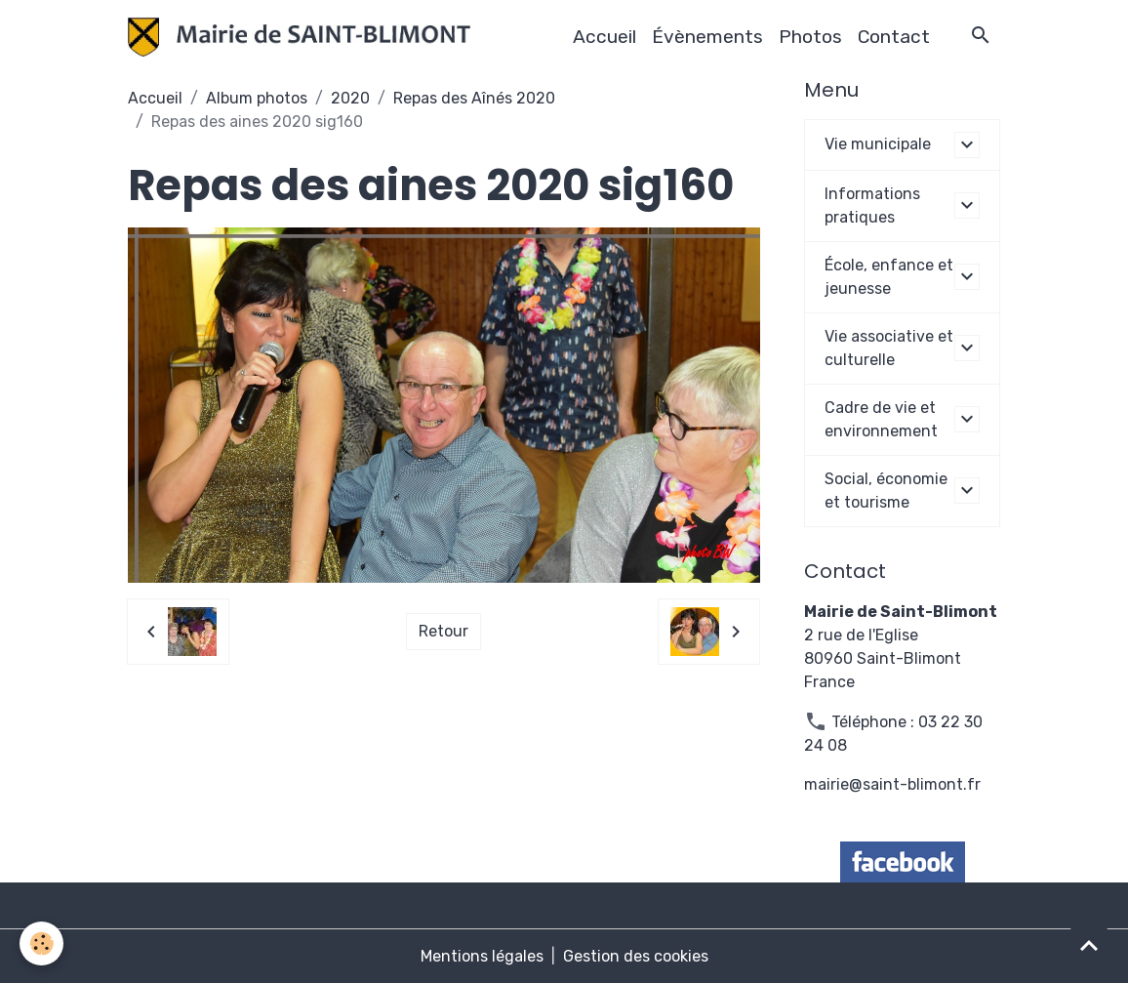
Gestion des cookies (635, 956)
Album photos (256, 98)
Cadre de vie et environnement (881, 419)
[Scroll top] (1089, 945)
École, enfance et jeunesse (889, 277)
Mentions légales (482, 956)
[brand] (303, 37)
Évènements (707, 36)
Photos (810, 36)
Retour (443, 631)
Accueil (604, 36)
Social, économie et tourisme (886, 491)
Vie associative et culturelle (889, 348)
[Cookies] (41, 943)
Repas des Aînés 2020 (474, 98)
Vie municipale (878, 144)
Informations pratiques (872, 205)
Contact (894, 36)
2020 (350, 98)
